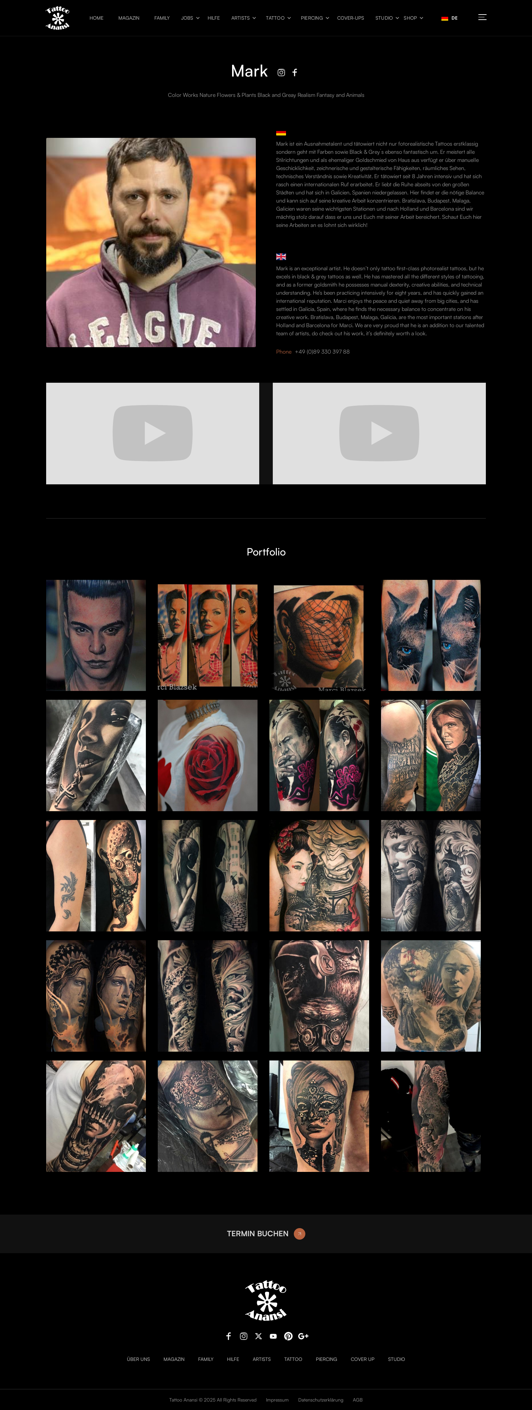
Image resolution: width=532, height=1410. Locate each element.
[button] (188, 18)
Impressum (277, 1400)
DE (449, 18)
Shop (410, 18)
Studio (384, 18)
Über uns (138, 1359)
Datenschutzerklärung (320, 1400)
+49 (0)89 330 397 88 (322, 351)
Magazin (128, 18)
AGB (358, 1400)
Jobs (187, 18)
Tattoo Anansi (183, 1400)
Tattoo (275, 18)
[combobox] (449, 18)
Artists (240, 18)
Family (162, 18)
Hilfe (214, 18)
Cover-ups (350, 18)
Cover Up (363, 1359)
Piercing (312, 18)
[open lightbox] (96, 635)
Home (96, 18)
